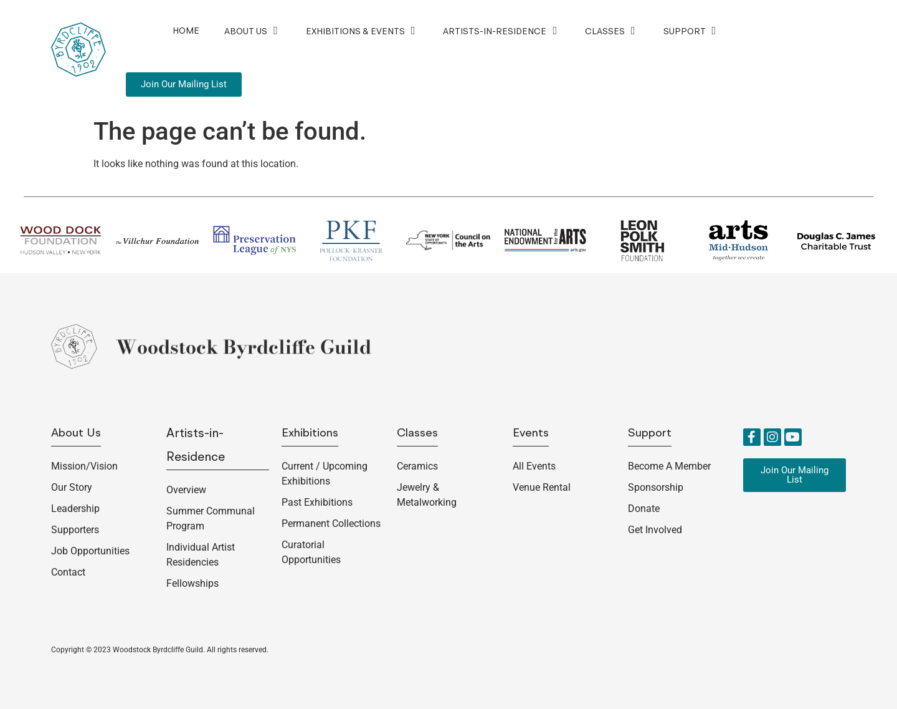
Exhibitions (310, 434)
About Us (252, 31)
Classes (611, 31)
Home (186, 31)
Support (691, 31)
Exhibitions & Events (362, 31)
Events (531, 434)
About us (76, 434)
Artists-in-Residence (501, 31)
